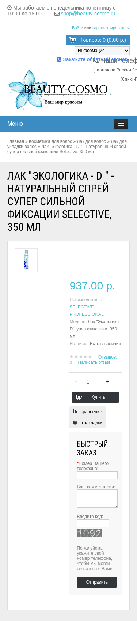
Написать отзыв (94, 362)
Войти (77, 28)
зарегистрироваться (111, 28)
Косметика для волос (50, 141)
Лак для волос (91, 141)
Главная (15, 141)
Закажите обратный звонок (92, 59)
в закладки (91, 422)
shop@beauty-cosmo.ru (88, 13)
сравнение (91, 411)
